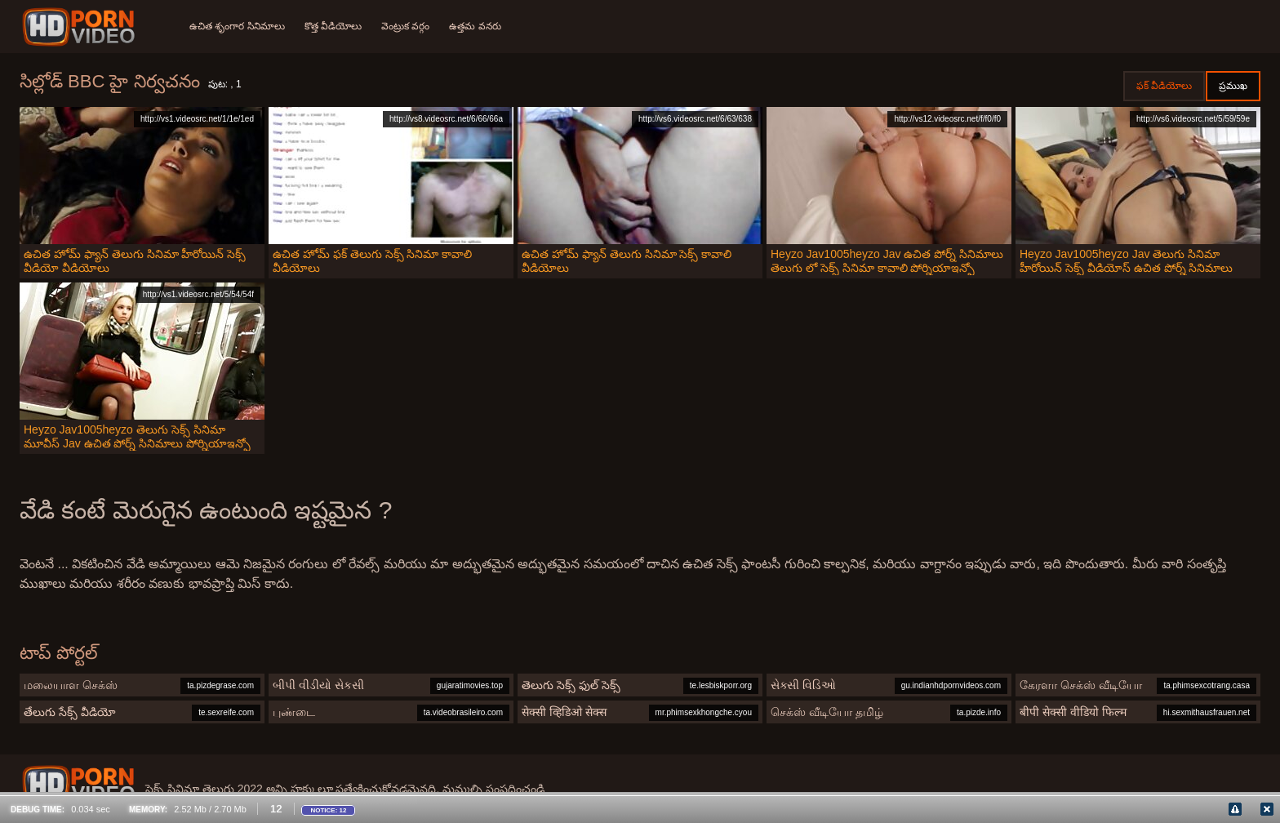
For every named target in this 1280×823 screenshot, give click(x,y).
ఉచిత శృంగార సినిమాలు (237, 26)
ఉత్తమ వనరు (474, 26)
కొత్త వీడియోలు (333, 26)
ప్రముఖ (1233, 85)
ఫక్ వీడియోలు (1164, 85)
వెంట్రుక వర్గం (405, 26)
